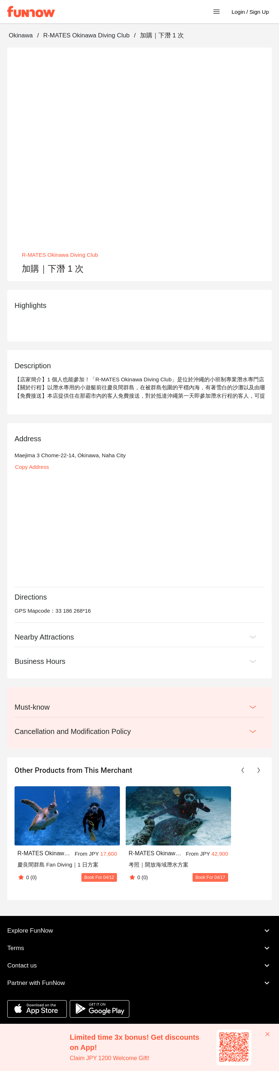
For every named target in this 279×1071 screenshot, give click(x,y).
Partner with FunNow (139, 982)
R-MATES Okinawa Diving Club (86, 35)
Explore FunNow (139, 930)
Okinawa (21, 35)
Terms (139, 948)
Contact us (139, 965)
